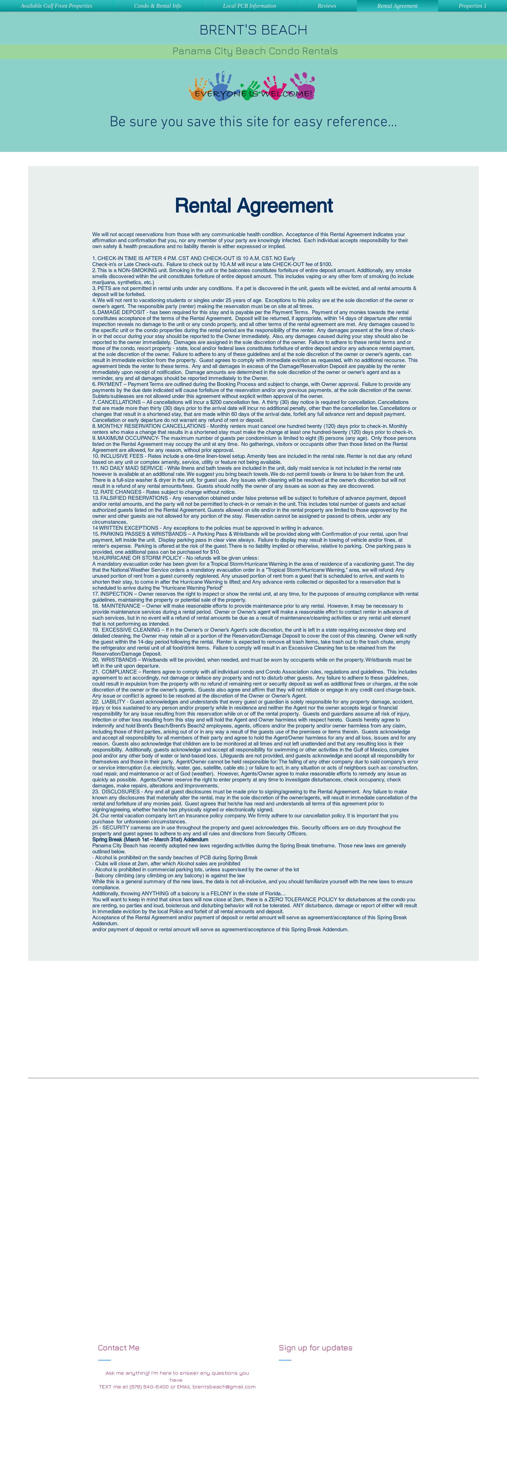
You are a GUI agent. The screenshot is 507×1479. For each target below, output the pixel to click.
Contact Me (120, 1347)
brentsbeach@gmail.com (224, 1386)
